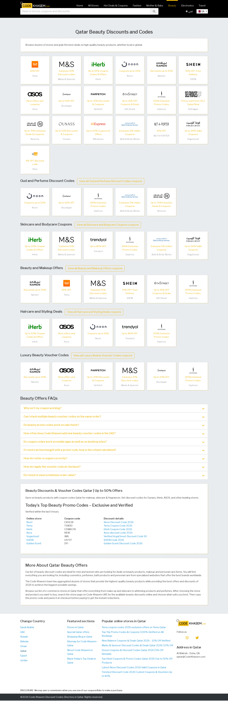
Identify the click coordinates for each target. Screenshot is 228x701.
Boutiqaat (66, 106)
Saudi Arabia (27, 627)
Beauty (172, 5)
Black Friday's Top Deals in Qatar (81, 661)
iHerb (98, 79)
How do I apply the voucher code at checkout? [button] (114, 467)
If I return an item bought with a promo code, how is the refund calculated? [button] (114, 450)
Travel (202, 5)
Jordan (24, 660)
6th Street (130, 109)
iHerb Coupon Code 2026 (118, 529)
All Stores (93, 5)
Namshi (161, 76)
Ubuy (35, 169)
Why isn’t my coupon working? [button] (114, 408)
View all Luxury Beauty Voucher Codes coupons (102, 355)
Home (79, 5)
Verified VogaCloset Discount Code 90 (125, 536)
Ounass (66, 139)
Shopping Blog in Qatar (79, 637)
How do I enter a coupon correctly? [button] (114, 459)
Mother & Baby (154, 5)
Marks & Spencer (66, 79)
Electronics (187, 5)
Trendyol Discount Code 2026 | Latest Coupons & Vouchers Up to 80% (137, 674)
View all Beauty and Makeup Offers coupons (95, 268)
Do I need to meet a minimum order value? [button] (114, 475)
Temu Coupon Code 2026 (118, 526)
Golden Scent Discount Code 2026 (123, 543)
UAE (22, 632)
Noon (130, 76)
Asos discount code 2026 (118, 533)
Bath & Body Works (130, 139)
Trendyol (98, 251)
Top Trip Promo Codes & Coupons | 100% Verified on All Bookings (133, 634)
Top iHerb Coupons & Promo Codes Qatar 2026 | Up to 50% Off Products (137, 661)
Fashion (137, 5)
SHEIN (193, 79)
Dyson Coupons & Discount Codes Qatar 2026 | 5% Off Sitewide (132, 652)
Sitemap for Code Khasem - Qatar (82, 643)
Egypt (23, 656)
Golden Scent (33, 543)
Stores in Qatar (75, 627)
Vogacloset (193, 139)
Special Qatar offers (78, 632)
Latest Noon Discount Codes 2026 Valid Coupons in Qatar (134, 667)
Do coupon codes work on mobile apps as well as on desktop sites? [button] (114, 442)
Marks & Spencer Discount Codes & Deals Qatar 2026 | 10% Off (137, 645)
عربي (189, 16)
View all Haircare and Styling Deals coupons (94, 311)
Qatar (23, 651)
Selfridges (193, 109)
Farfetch (98, 109)
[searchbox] (85, 16)
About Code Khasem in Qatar (80, 652)
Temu (35, 76)
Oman (23, 646)
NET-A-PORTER (161, 136)
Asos (35, 109)
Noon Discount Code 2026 (119, 522)
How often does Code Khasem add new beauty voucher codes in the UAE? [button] (114, 433)
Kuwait (24, 637)
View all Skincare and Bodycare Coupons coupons (108, 224)
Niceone (35, 139)
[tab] (114, 408)
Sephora (161, 109)
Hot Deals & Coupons (116, 5)
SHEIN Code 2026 (114, 540)
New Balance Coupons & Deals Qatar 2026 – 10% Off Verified (136, 641)
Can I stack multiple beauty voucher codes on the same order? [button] (114, 416)
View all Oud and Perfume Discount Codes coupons (110, 181)
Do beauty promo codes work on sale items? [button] (114, 425)
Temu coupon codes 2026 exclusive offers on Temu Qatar (134, 627)
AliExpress (98, 139)
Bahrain (24, 641)
